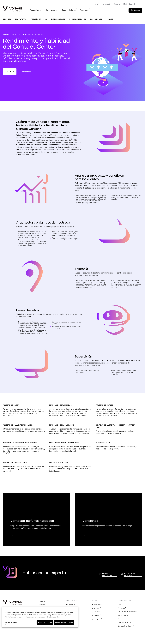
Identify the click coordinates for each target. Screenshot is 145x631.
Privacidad (121, 608)
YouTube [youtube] (96, 615)
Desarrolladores (69, 10)
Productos (34, 10)
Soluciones (50, 10)
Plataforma (21, 19)
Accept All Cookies (45, 622)
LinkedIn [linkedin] (96, 608)
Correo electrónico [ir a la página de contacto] (107, 574)
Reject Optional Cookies (64, 622)
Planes (110, 19)
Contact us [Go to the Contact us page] (135, 10)
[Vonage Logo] (12, 9)
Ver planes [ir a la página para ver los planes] (26, 72)
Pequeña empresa (39, 19)
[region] (40, 617)
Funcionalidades (77, 19)
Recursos (84, 10)
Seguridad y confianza (125, 626)
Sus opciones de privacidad (127, 611)
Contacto (9, 71)
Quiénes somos (70, 604)
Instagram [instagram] (97, 619)
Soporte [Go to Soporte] (117, 4)
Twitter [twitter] (96, 611)
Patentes (121, 619)
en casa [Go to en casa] (95, 4)
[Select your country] (130, 4)
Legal (120, 604)
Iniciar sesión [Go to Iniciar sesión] (106, 4)
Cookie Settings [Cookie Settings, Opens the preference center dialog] (11, 622)
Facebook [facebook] (97, 604)
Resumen (7, 19)
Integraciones (58, 19)
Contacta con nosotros (130, 574)
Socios (41, 605)
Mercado (42, 601)
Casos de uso (96, 19)
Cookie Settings (123, 615)
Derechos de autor (124, 622)
